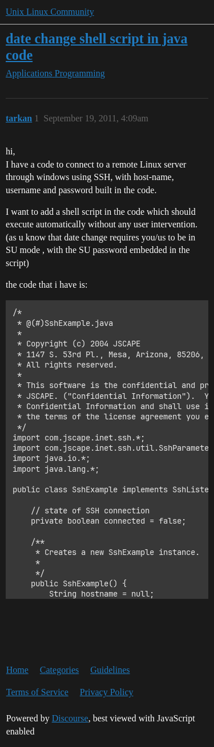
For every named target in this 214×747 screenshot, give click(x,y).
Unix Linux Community (50, 12)
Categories (59, 670)
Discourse (70, 718)
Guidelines (110, 670)
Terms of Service (37, 692)
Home (17, 670)
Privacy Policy (107, 692)
